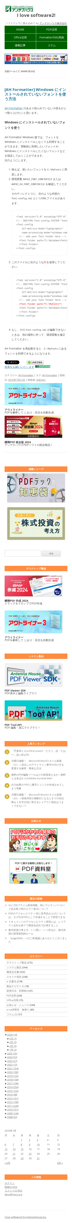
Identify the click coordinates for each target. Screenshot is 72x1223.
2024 (12, 1056)
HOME (20, 29)
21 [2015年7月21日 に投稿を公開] (14, 1152)
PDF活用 (51, 29)
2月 (13, 1045)
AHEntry (41, 378)
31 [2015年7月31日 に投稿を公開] (38, 1157)
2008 (12, 1116)
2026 (12, 1033)
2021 (12, 1067)
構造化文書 (13, 971)
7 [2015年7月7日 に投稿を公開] (13, 1143)
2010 (12, 1108)
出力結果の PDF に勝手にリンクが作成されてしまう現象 (37, 785)
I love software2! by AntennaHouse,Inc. (26, 1216)
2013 (12, 1097)
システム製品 (14, 966)
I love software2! (36, 15)
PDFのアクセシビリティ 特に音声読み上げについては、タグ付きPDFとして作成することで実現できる (37, 914)
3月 (13, 1041)
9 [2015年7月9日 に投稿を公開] (29, 1143)
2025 (12, 1052)
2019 (12, 1075)
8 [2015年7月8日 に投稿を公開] (21, 1143)
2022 (12, 1063)
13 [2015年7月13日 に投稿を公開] (6, 1148)
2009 (12, 1112)
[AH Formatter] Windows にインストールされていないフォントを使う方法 (35, 94)
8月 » (60, 1162)
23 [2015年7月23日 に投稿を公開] (30, 1152)
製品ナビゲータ (15, 985)
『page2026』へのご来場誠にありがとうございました (37, 939)
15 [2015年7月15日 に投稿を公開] (22, 1148)
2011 (12, 1104)
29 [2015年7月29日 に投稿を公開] (22, 1157)
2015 (12, 1090)
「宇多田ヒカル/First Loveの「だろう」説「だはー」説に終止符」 (38, 751)
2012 (12, 1101)
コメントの (13, 1189)
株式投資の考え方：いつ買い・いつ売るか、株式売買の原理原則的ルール (37, 930)
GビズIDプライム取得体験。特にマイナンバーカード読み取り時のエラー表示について (36, 906)
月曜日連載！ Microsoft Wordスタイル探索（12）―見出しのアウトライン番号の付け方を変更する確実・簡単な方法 (37, 763)
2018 (12, 1078)
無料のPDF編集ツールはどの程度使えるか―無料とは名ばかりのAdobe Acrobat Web (38, 775)
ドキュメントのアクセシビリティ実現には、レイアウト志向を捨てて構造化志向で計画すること (37, 922)
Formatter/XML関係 (51, 37)
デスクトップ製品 (16, 961)
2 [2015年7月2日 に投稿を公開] (29, 1138)
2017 (12, 1082)
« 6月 (7, 1162)
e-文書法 (11, 980)
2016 (12, 1086)
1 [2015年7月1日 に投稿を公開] (21, 1138)
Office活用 (20, 37)
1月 (13, 1048)
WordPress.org (13, 1193)
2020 (12, 1071)
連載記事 (20, 45)
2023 (12, 1060)
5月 (13, 1037)
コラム (52, 45)
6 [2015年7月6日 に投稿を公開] (5, 1143)
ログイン (10, 1182)
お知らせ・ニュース (18, 1004)
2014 (12, 1093)
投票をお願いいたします (19, 366)
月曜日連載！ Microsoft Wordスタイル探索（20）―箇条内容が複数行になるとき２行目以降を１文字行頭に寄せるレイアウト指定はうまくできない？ (37, 799)
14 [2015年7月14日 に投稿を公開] (14, 1148)
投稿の (11, 1185)
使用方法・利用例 (16, 989)
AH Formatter (14, 108)
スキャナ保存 (14, 975)
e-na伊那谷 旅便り (18, 1008)
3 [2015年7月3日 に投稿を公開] (37, 1138)
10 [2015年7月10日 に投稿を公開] (38, 1143)
